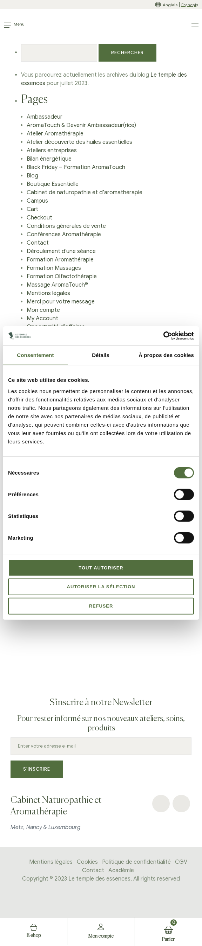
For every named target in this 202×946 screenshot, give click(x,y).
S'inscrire (36, 769)
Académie (121, 870)
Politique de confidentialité (136, 862)
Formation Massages (54, 268)
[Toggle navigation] (14, 25)
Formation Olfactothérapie (62, 276)
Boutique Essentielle (53, 184)
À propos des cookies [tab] (166, 355)
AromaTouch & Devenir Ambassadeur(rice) (81, 125)
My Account (42, 318)
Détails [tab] (100, 355)
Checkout (39, 217)
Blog (32, 175)
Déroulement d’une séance (61, 251)
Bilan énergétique (49, 158)
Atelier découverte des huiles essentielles (79, 142)
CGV (181, 862)
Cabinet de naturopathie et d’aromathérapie (84, 192)
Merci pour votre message (61, 301)
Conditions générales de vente (66, 226)
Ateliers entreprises (52, 150)
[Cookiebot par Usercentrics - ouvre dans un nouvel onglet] (163, 335)
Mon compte (43, 310)
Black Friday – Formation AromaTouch (76, 167)
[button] (194, 25)
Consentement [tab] (35, 355)
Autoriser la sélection (101, 586)
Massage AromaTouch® (57, 284)
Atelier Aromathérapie (55, 133)
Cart (32, 209)
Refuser (101, 606)
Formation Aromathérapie (60, 259)
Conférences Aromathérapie (64, 234)
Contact (38, 242)
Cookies (87, 862)
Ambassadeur (44, 116)
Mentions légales (48, 293)
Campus (37, 200)
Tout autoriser (101, 567)
